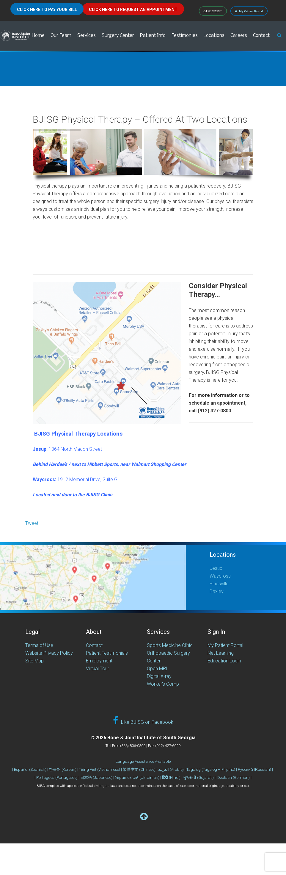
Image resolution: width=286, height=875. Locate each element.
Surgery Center (118, 35)
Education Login (224, 661)
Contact (261, 35)
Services (86, 35)
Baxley (217, 591)
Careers (238, 35)
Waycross (220, 576)
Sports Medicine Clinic (170, 645)
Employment (99, 661)
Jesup (216, 568)
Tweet (31, 523)
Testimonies (185, 35)
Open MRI (157, 668)
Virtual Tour (97, 668)
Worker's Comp (163, 684)
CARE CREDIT (213, 11)
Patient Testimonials (107, 653)
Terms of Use (39, 645)
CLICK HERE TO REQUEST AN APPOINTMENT (133, 9)
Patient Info (153, 35)
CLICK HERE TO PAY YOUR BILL (47, 9)
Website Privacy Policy (49, 653)
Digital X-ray (159, 676)
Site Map (34, 661)
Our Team (61, 35)
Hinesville (219, 584)
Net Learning (221, 653)
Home (38, 35)
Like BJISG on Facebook (143, 720)
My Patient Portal (249, 11)
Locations (214, 35)
